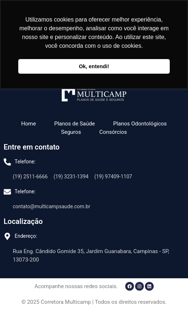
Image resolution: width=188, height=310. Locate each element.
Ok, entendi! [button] (94, 66)
